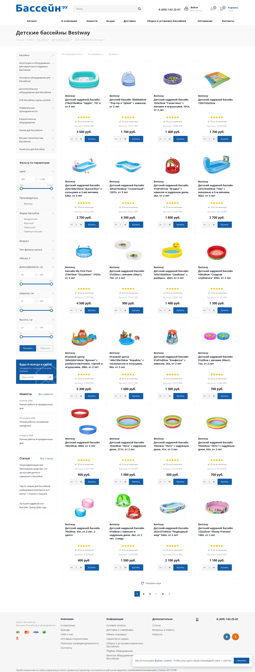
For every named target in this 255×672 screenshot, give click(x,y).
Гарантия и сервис (117, 638)
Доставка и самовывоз (119, 629)
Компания (67, 619)
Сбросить (45, 348)
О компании (68, 625)
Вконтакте (226, 636)
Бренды (65, 629)
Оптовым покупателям (74, 638)
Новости (157, 634)
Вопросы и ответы (163, 629)
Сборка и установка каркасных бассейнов (124, 645)
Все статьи (46, 458)
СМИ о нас (67, 634)
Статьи (156, 625)
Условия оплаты (116, 625)
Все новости (46, 394)
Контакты (66, 647)
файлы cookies (163, 660)
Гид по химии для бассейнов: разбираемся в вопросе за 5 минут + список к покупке (35, 490)
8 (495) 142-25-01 (227, 619)
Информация (114, 619)
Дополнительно (162, 619)
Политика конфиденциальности (80, 643)
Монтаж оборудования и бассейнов (121, 657)
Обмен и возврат (116, 634)
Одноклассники (235, 636)
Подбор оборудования (119, 651)
